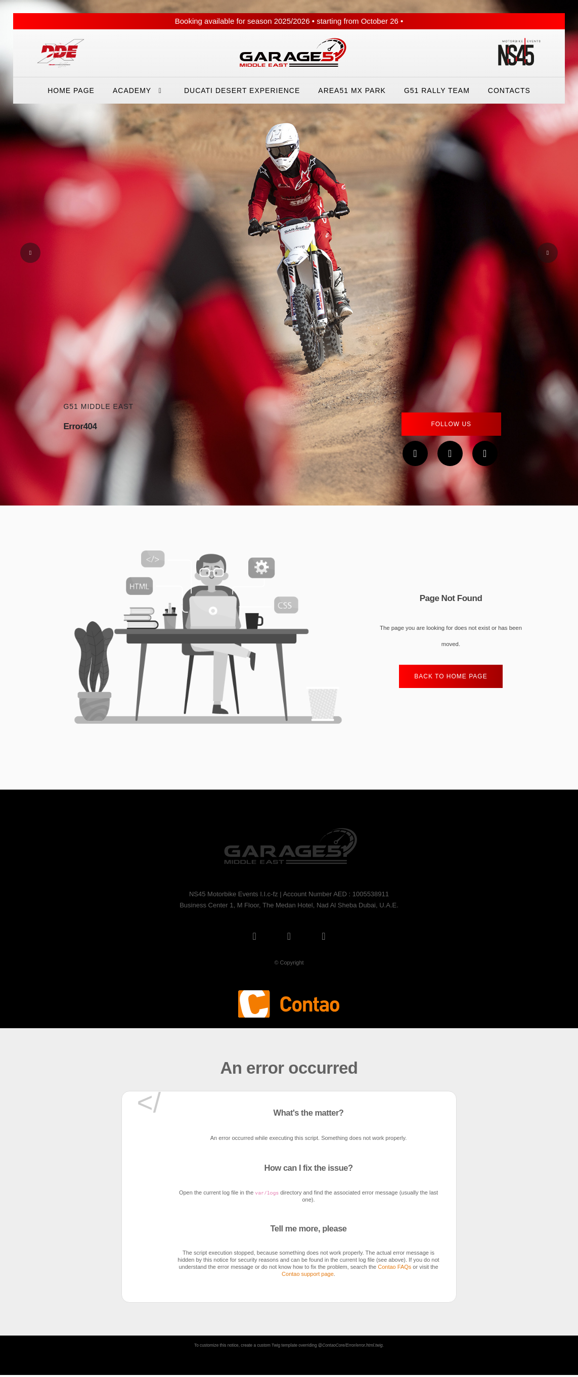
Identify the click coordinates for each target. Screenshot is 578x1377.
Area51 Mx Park (352, 90)
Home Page (71, 90)
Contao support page (308, 1274)
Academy (139, 90)
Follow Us (451, 424)
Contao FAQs (394, 1267)
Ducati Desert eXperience (242, 90)
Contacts (509, 90)
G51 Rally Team (437, 90)
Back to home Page (450, 676)
